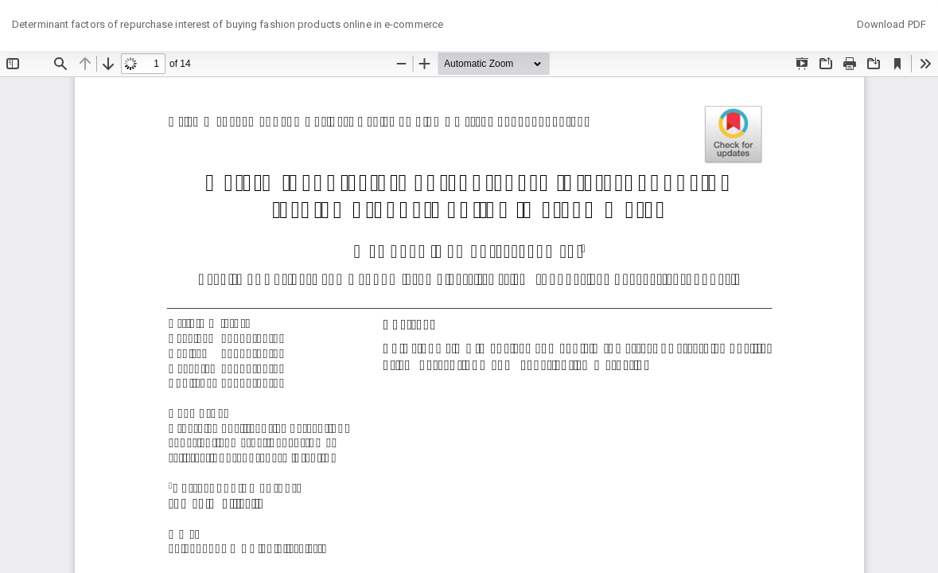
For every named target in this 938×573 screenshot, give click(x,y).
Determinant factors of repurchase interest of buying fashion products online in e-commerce (227, 24)
